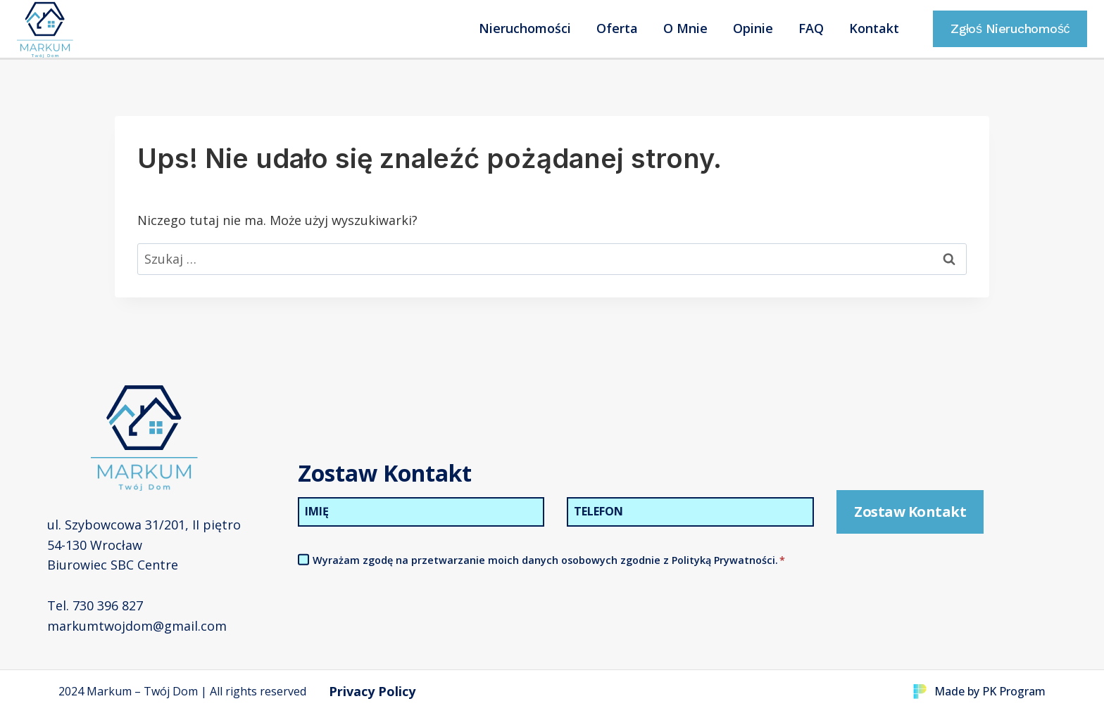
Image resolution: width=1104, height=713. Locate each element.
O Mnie (685, 28)
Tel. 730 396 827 (95, 605)
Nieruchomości (525, 28)
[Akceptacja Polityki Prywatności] (303, 559)
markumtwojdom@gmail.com (137, 625)
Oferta (617, 28)
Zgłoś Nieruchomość (1010, 28)
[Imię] (421, 511)
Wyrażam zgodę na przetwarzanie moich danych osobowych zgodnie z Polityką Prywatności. (549, 559)
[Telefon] (690, 511)
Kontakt (874, 28)
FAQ (811, 28)
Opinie (753, 28)
